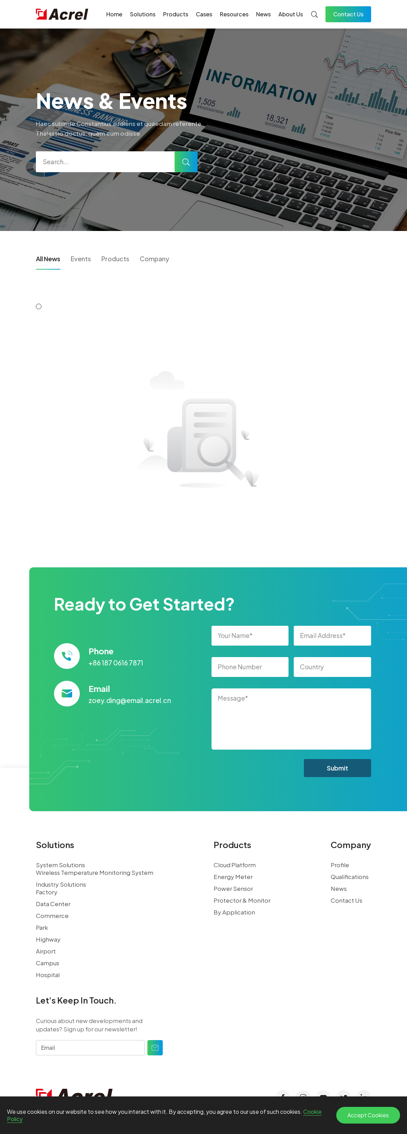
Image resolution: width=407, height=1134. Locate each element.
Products (175, 14)
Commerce (52, 915)
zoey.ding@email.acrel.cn (130, 700)
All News (48, 259)
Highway (48, 939)
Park (42, 927)
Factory (46, 892)
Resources (234, 14)
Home (114, 14)
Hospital (48, 975)
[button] (38, 306)
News (263, 14)
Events (81, 259)
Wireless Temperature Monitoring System (94, 872)
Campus (47, 963)
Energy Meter (233, 876)
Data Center (53, 904)
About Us (290, 14)
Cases (204, 14)
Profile (340, 865)
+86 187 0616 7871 (116, 662)
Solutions (142, 14)
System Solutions (60, 865)
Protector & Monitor (242, 900)
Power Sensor (233, 888)
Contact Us (348, 14)
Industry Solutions (61, 884)
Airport (46, 951)
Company (154, 259)
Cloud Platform (235, 865)
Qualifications (350, 876)
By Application (234, 912)
